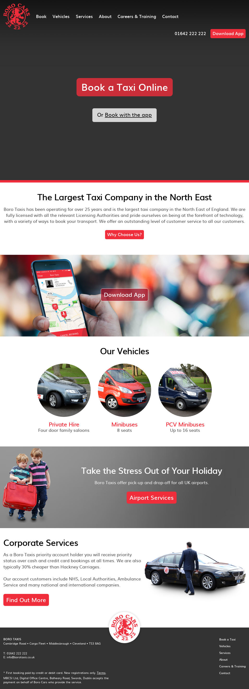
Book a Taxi (227, 639)
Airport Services (152, 497)
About (105, 16)
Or (124, 114)
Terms (101, 673)
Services (84, 16)
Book (41, 16)
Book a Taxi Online (124, 86)
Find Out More (26, 599)
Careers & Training (137, 16)
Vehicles (61, 16)
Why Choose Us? (124, 234)
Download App (228, 33)
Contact (170, 16)
